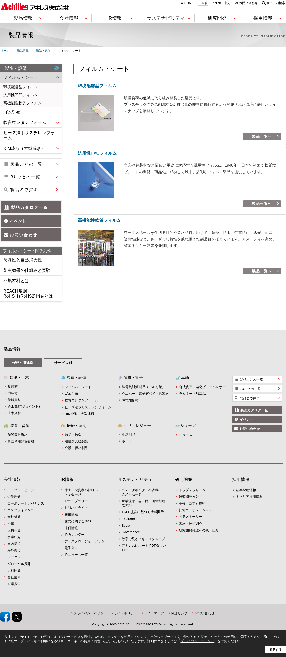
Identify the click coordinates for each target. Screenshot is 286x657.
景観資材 (14, 400)
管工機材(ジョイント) (24, 406)
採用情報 (240, 479)
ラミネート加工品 (192, 393)
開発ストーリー (190, 517)
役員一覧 (14, 530)
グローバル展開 (19, 564)
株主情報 (71, 514)
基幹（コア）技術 (192, 503)
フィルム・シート (78, 387)
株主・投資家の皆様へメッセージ (81, 492)
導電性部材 (130, 400)
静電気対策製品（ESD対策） (144, 387)
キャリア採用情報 (249, 497)
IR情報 (67, 479)
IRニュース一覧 (76, 554)
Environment (131, 519)
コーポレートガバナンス (25, 503)
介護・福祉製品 (76, 448)
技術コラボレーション (195, 510)
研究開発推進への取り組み (199, 530)
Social (126, 525)
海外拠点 (14, 550)
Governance (131, 532)
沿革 (10, 524)
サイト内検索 (275, 3)
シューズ (185, 435)
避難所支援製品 (76, 441)
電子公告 (71, 548)
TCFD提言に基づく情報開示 (143, 512)
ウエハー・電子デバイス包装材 (145, 393)
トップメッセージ (20, 490)
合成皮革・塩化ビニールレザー (202, 387)
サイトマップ (154, 613)
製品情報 (12, 349)
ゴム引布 (71, 393)
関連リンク (179, 613)
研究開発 (183, 479)
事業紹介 (14, 537)
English (216, 3)
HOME (189, 3)
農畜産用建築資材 (21, 441)
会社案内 (14, 577)
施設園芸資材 (18, 435)
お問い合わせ (248, 3)
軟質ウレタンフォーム (81, 400)
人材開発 (14, 570)
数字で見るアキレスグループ (143, 539)
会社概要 (14, 517)
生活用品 (128, 434)
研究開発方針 (189, 497)
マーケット (15, 557)
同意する (275, 650)
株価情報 (71, 528)
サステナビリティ (135, 479)
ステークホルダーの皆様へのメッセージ (142, 492)
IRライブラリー (76, 501)
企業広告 (14, 584)
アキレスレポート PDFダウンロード (144, 548)
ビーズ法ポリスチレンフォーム (88, 407)
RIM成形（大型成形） (81, 414)
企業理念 (14, 497)
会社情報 (12, 479)
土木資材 (14, 413)
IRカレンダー (75, 534)
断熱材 (13, 386)
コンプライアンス (20, 510)
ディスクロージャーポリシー (86, 541)
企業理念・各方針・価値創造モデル (143, 503)
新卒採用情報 (246, 490)
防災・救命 (73, 434)
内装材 (13, 393)
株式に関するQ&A (78, 521)
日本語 (203, 3)
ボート (127, 441)
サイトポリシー (125, 613)
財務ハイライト (76, 508)
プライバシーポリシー (90, 613)
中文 (227, 3)
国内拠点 (14, 544)
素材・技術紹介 (190, 524)
